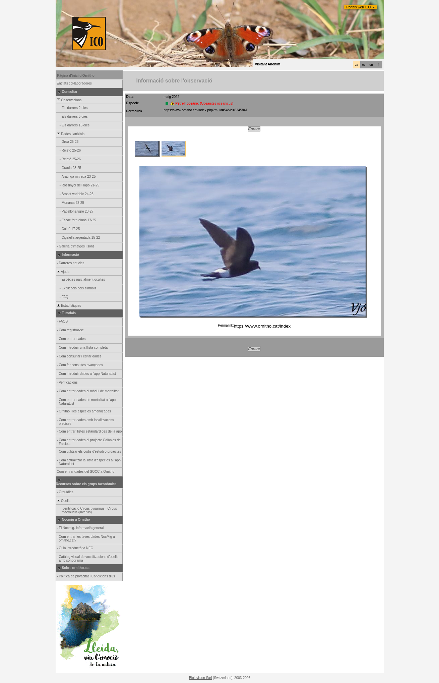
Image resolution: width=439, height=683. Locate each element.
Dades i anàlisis (70, 134)
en (371, 64)
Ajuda (63, 272)
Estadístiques (68, 305)
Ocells (63, 501)
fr (379, 64)
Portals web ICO (359, 7)
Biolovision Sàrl (200, 678)
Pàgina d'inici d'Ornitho (76, 75)
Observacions (69, 100)
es (364, 64)
